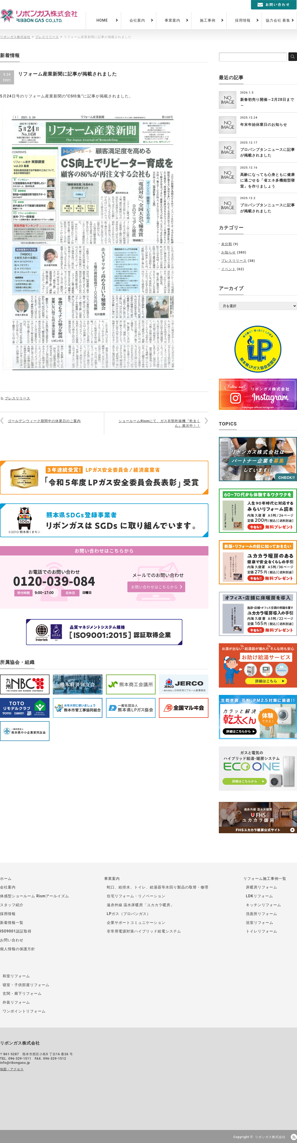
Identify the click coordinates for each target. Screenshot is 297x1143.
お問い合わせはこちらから (154, 586)
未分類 (226, 244)
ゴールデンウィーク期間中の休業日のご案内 (44, 421)
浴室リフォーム (259, 922)
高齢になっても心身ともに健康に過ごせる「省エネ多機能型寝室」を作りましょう (267, 180)
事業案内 (172, 20)
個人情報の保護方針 (17, 949)
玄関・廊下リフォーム (22, 993)
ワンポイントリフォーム (24, 1011)
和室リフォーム (16, 976)
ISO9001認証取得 (16, 931)
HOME (102, 20)
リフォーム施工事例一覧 (264, 878)
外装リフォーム (16, 1002)
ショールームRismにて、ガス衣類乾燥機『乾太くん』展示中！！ (159, 423)
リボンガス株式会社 (270, 1137)
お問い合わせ (11, 940)
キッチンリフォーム (263, 905)
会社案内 (137, 20)
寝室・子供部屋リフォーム (26, 985)
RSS (294, 1137)
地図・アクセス (12, 1069)
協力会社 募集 (278, 20)
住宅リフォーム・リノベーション (136, 896)
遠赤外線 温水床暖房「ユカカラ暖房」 (140, 905)
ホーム (6, 878)
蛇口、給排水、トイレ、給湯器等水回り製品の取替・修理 (157, 887)
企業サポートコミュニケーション (136, 922)
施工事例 (207, 20)
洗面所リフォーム (261, 914)
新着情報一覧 (11, 922)
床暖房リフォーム (261, 887)
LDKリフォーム (259, 896)
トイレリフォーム (261, 931)
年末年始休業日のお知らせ (263, 124)
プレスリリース (17, 398)
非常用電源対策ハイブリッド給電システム (144, 931)
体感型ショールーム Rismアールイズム (34, 896)
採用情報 (243, 20)
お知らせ (228, 252)
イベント (228, 269)
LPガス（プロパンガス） (129, 914)
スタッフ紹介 (11, 905)
